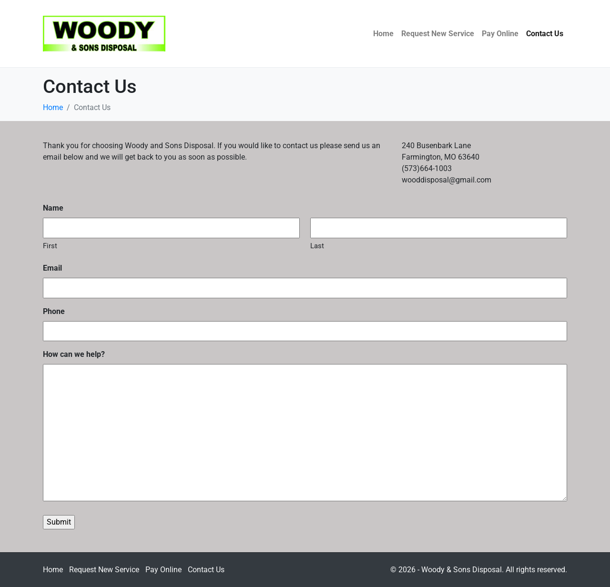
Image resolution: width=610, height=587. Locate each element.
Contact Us (544, 33)
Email (52, 268)
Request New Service (437, 33)
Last (317, 246)
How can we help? (74, 354)
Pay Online (500, 33)
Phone (54, 311)
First (50, 246)
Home (383, 33)
